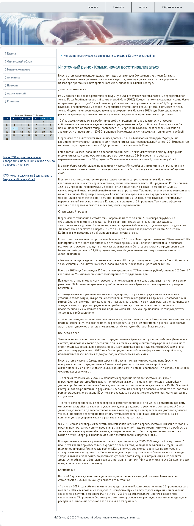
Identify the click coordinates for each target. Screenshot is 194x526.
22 (43, 132)
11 (14, 128)
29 (43, 135)
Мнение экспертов (18, 69)
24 (7, 135)
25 (14, 135)
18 (14, 132)
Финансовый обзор (19, 61)
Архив (143, 7)
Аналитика (13, 77)
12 (21, 128)
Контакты (13, 101)
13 (29, 128)
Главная (93, 7)
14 (36, 128)
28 (36, 135)
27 (29, 135)
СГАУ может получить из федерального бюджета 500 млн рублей (27, 177)
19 (21, 132)
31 (7, 139)
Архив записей (16, 93)
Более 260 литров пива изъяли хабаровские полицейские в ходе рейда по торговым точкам (29, 160)
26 (21, 135)
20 (29, 132)
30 (51, 135)
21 (36, 132)
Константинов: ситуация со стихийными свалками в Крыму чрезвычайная (109, 56)
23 (51, 132)
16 (51, 128)
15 (43, 128)
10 (7, 128)
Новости (118, 7)
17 (7, 132)
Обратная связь (172, 7)
